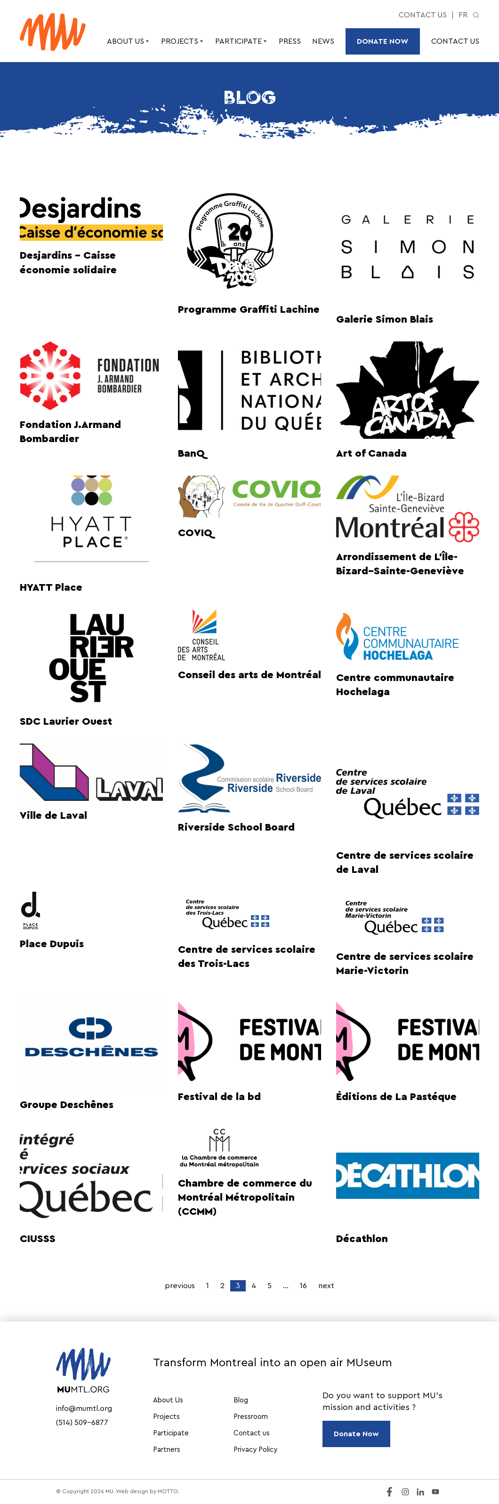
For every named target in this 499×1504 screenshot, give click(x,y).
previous (180, 1286)
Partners (166, 1449)
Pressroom (250, 1416)
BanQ (191, 453)
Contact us (423, 15)
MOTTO (168, 1491)
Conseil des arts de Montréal (249, 675)
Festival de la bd (219, 1097)
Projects (182, 41)
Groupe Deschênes (66, 1105)
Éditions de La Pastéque (396, 1097)
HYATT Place (51, 587)
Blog (240, 1400)
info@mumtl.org (84, 1408)
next (326, 1286)
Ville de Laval (53, 815)
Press (290, 41)
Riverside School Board (236, 827)
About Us (128, 41)
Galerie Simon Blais (384, 319)
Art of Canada (371, 453)
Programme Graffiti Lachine (249, 309)
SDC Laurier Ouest (66, 721)
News (323, 41)
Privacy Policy (255, 1449)
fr (463, 15)
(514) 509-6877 (82, 1422)
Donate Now (383, 41)
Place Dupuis (52, 944)
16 (303, 1286)
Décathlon (362, 1239)
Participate (241, 41)
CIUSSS (38, 1239)
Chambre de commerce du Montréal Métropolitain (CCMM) (245, 1197)
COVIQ (195, 533)
